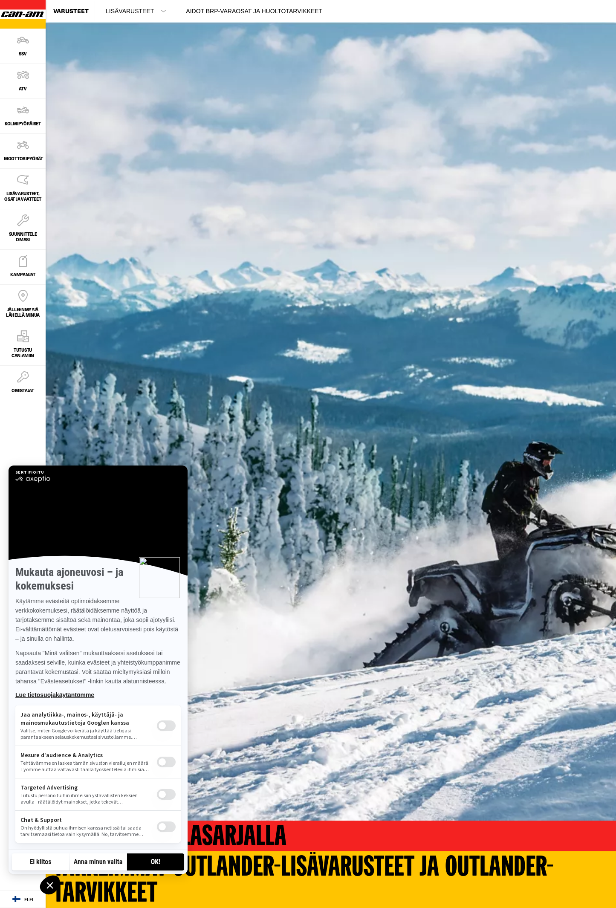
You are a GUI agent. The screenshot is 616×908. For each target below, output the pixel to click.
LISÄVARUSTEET (130, 11)
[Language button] (23, 899)
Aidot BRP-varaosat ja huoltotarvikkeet (254, 11)
